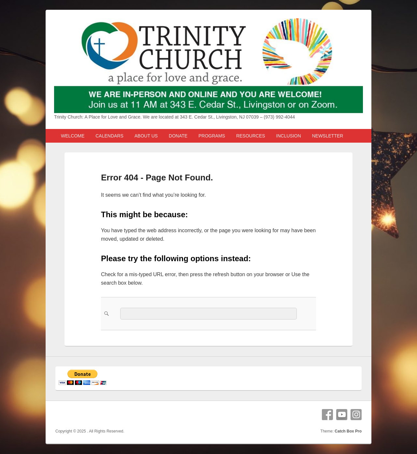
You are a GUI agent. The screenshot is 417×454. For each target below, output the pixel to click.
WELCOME (72, 135)
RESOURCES (250, 135)
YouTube (341, 414)
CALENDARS (109, 135)
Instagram (356, 414)
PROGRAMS (211, 135)
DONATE (178, 135)
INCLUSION (288, 135)
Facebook (327, 414)
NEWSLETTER (327, 135)
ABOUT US (146, 135)
